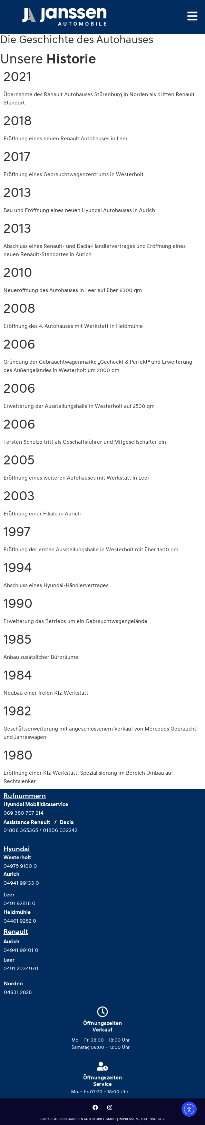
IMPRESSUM (129, 1118)
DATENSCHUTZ (153, 1118)
